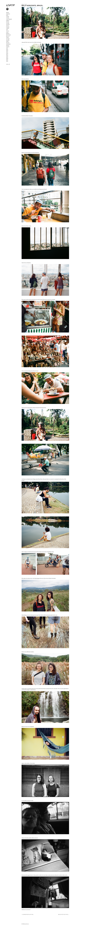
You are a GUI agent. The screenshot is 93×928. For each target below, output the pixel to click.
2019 (7, 57)
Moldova (7, 33)
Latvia (7, 32)
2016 (7, 53)
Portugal (7, 38)
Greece (7, 25)
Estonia (7, 21)
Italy (7, 29)
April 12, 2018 (24, 4)
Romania (7, 40)
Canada (7, 16)
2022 (7, 61)
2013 (7, 49)
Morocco (7, 36)
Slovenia (7, 42)
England (7, 20)
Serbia (7, 41)
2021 (7, 59)
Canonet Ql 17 (28, 909)
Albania (7, 12)
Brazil (7, 15)
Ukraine (7, 45)
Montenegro (8, 34)
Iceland (7, 28)
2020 (7, 58)
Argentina (8, 13)
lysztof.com (27, 923)
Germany (8, 24)
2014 (7, 50)
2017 (7, 54)
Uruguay (7, 46)
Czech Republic (9, 19)
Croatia (7, 17)
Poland (7, 37)
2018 (7, 55)
